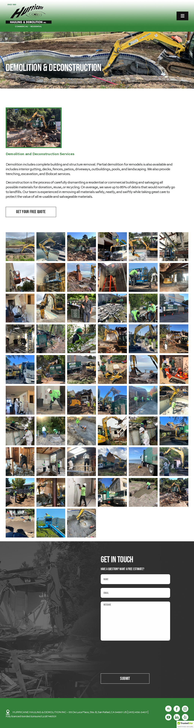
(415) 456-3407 (137, 712)
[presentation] (129, 651)
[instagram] (185, 709)
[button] (20, 246)
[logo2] (29, 5)
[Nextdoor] (168, 709)
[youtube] (168, 717)
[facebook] (177, 709)
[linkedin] (177, 717)
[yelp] (185, 717)
